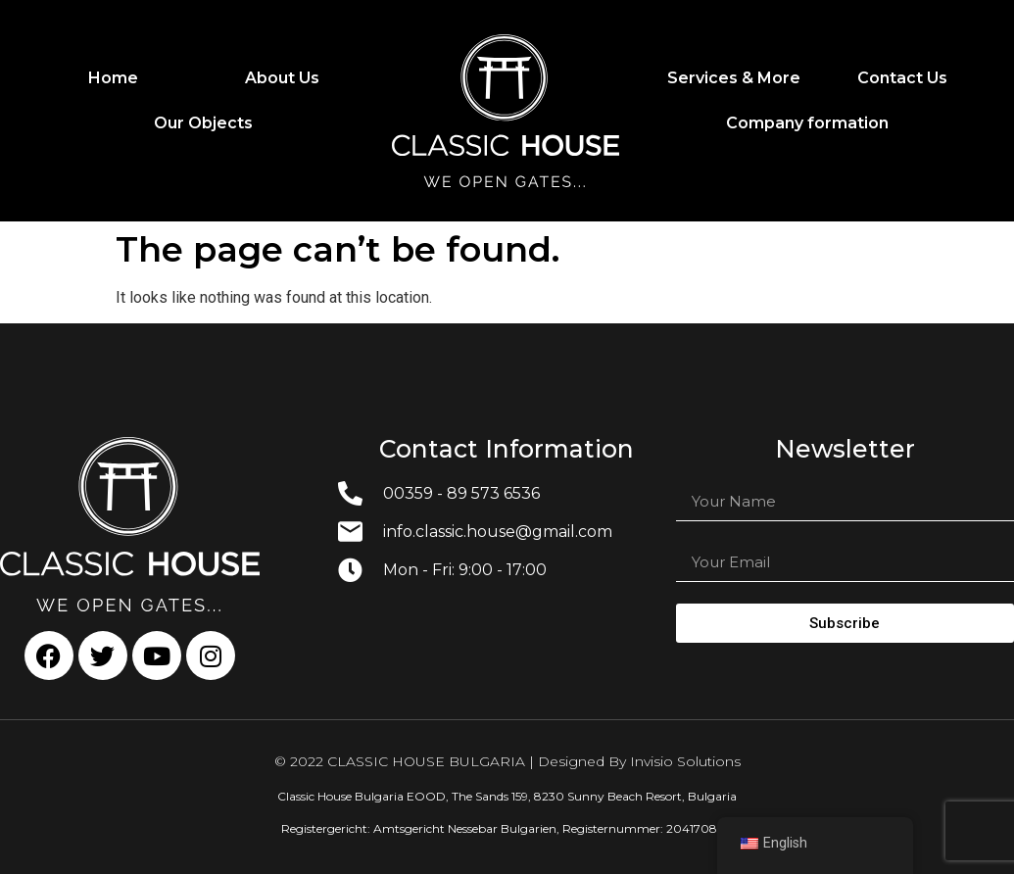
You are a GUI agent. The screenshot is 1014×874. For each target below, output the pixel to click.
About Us (282, 78)
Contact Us (902, 78)
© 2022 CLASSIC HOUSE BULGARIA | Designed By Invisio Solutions (507, 761)
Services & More (733, 78)
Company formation (807, 123)
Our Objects (203, 123)
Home (113, 78)
